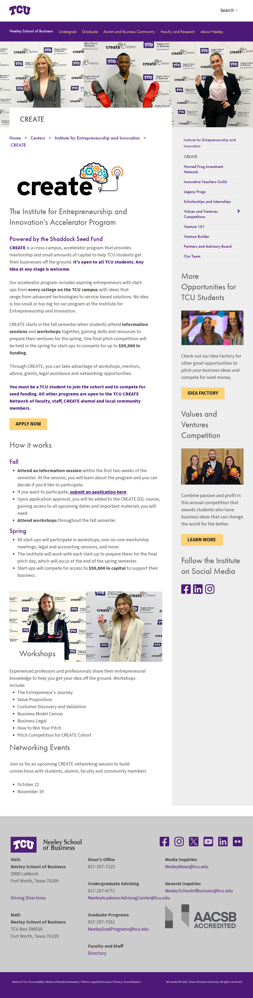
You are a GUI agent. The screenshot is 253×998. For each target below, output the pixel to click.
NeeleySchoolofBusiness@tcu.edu (199, 890)
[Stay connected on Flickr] (237, 841)
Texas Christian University (203, 982)
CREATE (18, 145)
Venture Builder (196, 236)
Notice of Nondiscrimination (62, 982)
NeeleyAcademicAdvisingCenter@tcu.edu (129, 897)
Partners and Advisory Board (207, 246)
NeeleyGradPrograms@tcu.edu (118, 929)
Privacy (117, 982)
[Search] (232, 10)
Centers (37, 138)
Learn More (202, 539)
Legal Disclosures (101, 982)
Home (15, 138)
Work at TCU (19, 982)
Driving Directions (28, 897)
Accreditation (132, 982)
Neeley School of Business (31, 31)
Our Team (192, 256)
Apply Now (28, 423)
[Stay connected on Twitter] (193, 841)
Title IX (85, 982)
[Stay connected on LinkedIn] (198, 589)
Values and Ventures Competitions (201, 214)
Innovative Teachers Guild (205, 181)
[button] (239, 211)
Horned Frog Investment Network (203, 169)
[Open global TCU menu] (45, 10)
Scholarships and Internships (207, 201)
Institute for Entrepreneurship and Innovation (97, 138)
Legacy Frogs (195, 191)
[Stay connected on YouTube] (208, 841)
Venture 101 (194, 226)
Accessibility (36, 982)
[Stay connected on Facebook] (164, 841)
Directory (97, 953)
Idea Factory (202, 393)
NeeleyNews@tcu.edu (186, 866)
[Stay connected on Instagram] (209, 589)
